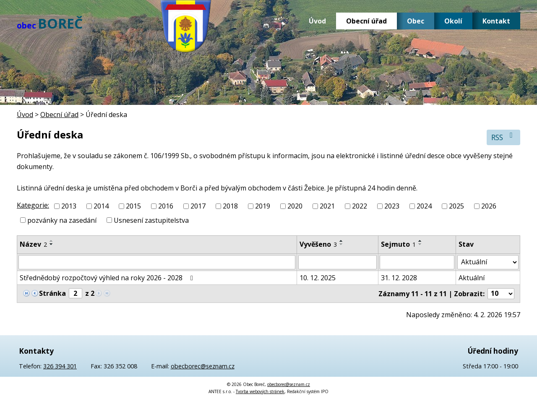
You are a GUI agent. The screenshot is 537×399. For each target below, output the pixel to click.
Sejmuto (398, 244)
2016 (165, 206)
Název (33, 244)
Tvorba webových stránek (260, 391)
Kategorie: (33, 205)
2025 (456, 206)
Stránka (52, 293)
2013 (68, 206)
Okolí (453, 21)
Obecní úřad (366, 21)
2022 (359, 206)
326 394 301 (60, 366)
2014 (101, 206)
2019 (262, 206)
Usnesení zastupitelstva (151, 220)
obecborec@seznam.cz (203, 366)
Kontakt (496, 21)
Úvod (317, 21)
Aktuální (472, 277)
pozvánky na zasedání (61, 220)
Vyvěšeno (318, 244)
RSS (503, 137)
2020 (294, 206)
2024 (424, 206)
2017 (198, 206)
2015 (133, 206)
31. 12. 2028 (399, 277)
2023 (391, 206)
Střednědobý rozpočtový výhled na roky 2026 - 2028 (108, 277)
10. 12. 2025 (318, 277)
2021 (327, 206)
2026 (488, 206)
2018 (230, 206)
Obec (415, 21)
